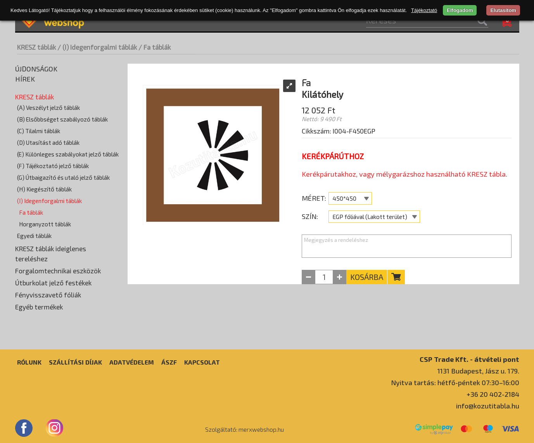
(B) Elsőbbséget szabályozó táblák (62, 119)
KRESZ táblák (36, 47)
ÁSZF (169, 362)
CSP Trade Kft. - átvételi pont (469, 359)
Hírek (25, 79)
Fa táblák (31, 212)
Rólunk (29, 362)
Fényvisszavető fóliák (48, 295)
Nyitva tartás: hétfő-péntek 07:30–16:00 (455, 382)
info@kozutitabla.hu (487, 405)
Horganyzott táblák (45, 224)
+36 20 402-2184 (493, 394)
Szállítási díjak (75, 362)
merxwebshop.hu (261, 429)
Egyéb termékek (39, 307)
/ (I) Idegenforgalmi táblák (97, 47)
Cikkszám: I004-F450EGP (338, 131)
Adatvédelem (131, 362)
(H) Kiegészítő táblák (44, 189)
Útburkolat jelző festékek (53, 283)
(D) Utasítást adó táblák (48, 142)
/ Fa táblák (154, 47)
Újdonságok (36, 68)
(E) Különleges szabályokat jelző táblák (68, 154)
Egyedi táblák (34, 235)
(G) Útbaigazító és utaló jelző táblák (63, 177)
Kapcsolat (202, 362)
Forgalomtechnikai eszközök (58, 270)
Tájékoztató (424, 10)
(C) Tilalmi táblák (38, 130)
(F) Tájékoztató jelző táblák (53, 165)
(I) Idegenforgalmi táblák (49, 200)
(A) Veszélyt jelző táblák (48, 107)
